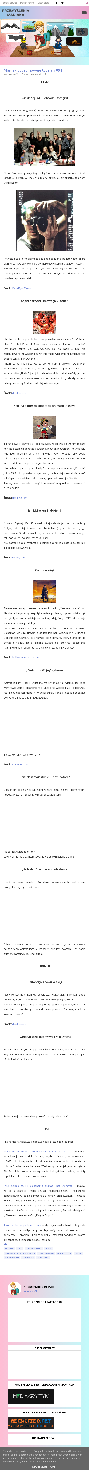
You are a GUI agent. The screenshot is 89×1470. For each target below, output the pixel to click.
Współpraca (43, 3)
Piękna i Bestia (64, 1253)
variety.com (18, 557)
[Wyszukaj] (87, 3)
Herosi (49, 1249)
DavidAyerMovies (22, 288)
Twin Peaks (43, 1258)
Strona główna (10, 3)
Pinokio (78, 1253)
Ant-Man (9, 1249)
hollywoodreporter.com (25, 657)
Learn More (39, 1466)
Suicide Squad (12, 1258)
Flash (19, 1249)
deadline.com (19, 393)
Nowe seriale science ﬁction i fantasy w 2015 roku (35, 1151)
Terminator (28, 1258)
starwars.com (20, 764)
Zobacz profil (30, 1291)
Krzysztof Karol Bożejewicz (39, 1286)
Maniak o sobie (27, 3)
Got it (54, 1466)
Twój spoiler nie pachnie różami (22, 1225)
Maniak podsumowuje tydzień (20, 1253)
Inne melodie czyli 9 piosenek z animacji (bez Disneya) (38, 1186)
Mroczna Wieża (46, 1253)
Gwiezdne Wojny (34, 1249)
